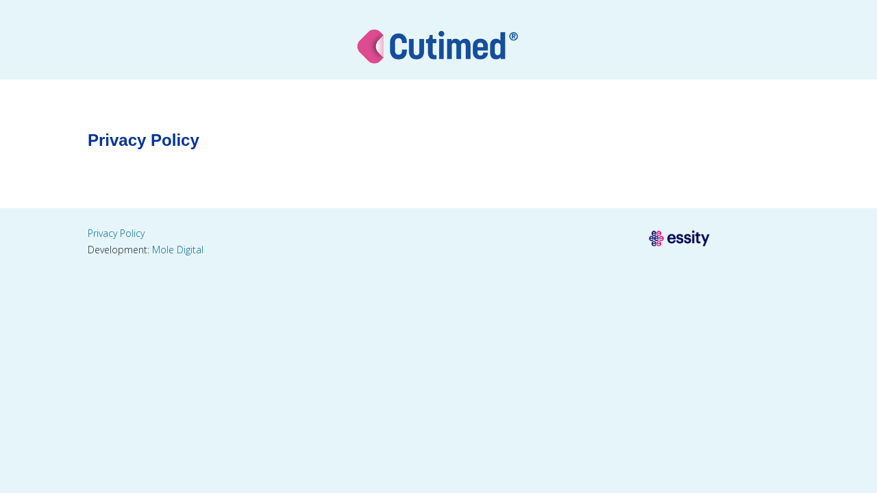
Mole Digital (177, 249)
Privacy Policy (116, 233)
